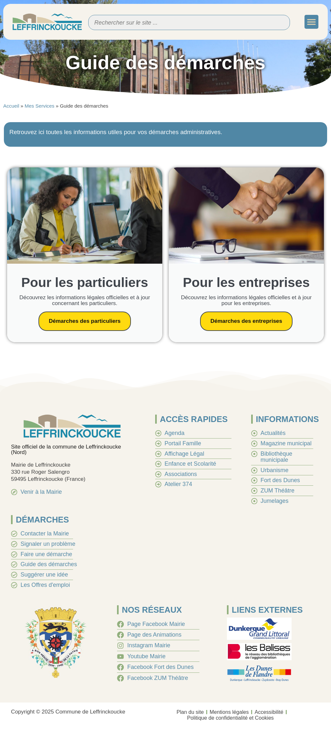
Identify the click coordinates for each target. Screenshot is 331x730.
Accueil (11, 106)
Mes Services (39, 106)
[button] (311, 22)
